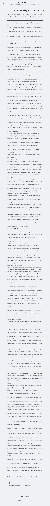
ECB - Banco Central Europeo (21, 16)
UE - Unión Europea (35, 477)
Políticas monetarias (25, 477)
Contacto (27, 496)
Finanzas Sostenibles (14, 477)
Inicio (22, 496)
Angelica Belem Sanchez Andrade (20, 14)
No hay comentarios (37, 16)
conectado (18, 485)
